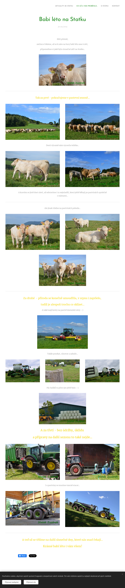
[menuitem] (59, 6)
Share (22, 556)
